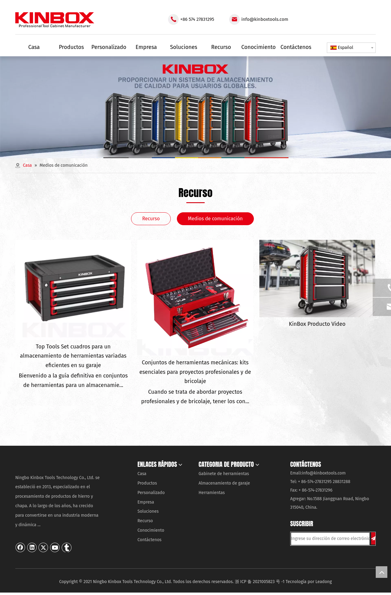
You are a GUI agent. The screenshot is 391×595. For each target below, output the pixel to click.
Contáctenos (149, 539)
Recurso (151, 218)
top (381, 572)
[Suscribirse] (373, 538)
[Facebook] (20, 547)
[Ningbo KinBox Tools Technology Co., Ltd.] (57, 465)
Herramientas (212, 492)
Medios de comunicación (215, 218)
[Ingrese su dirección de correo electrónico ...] (330, 538)
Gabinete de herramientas (224, 473)
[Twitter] (43, 547)
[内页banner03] (195, 107)
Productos (147, 483)
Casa (141, 473)
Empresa (145, 502)
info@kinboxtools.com (264, 19)
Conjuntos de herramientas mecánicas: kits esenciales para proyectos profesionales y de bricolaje (195, 372)
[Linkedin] (32, 547)
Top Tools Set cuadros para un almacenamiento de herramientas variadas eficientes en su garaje (73, 356)
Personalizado (151, 492)
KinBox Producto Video (317, 324)
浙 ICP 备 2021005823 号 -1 (260, 581)
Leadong (324, 581)
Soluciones (148, 511)
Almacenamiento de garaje (224, 483)
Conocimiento (150, 530)
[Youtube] (55, 547)
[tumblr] (66, 547)
